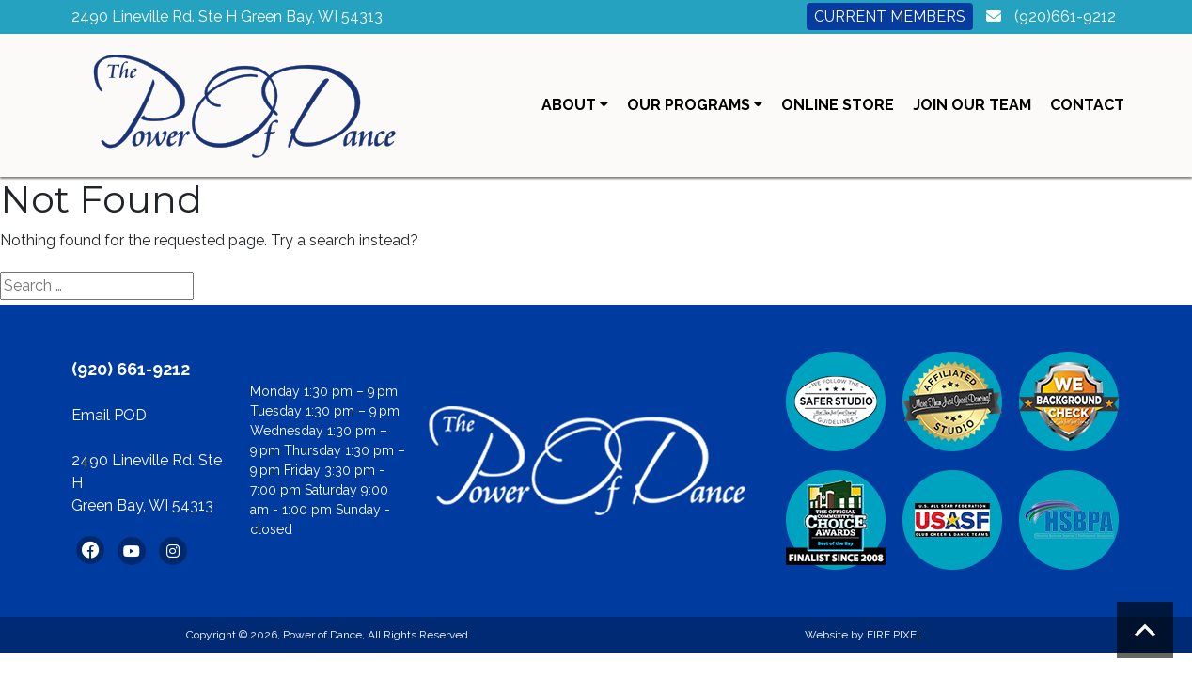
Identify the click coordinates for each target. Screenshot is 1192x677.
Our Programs (694, 105)
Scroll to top (1145, 630)
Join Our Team (972, 105)
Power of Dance (322, 634)
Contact (1087, 105)
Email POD (109, 415)
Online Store (837, 105)
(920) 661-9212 (130, 369)
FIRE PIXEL (895, 634)
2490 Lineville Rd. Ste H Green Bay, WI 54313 (227, 16)
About (574, 105)
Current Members (889, 16)
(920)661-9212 (1065, 16)
